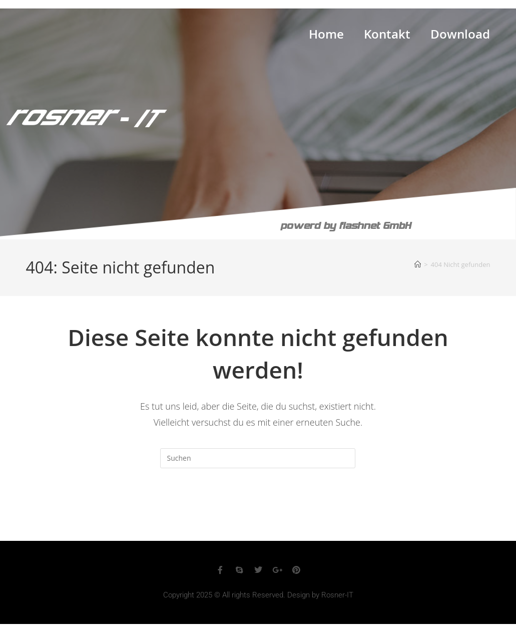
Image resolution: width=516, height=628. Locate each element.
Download (460, 36)
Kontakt (387, 36)
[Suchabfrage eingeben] (257, 458)
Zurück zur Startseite (258, 508)
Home (326, 36)
